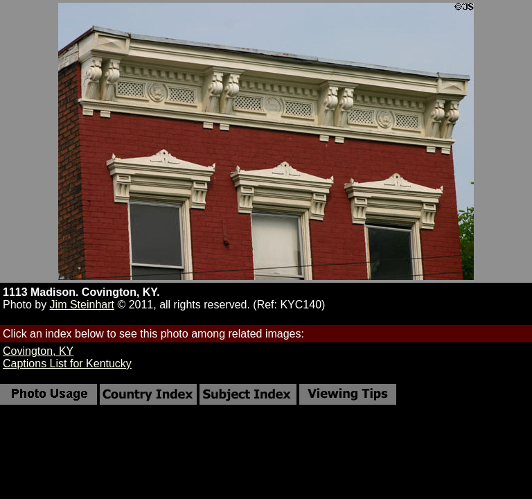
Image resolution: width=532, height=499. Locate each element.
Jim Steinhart (82, 304)
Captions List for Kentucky (67, 363)
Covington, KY (38, 351)
